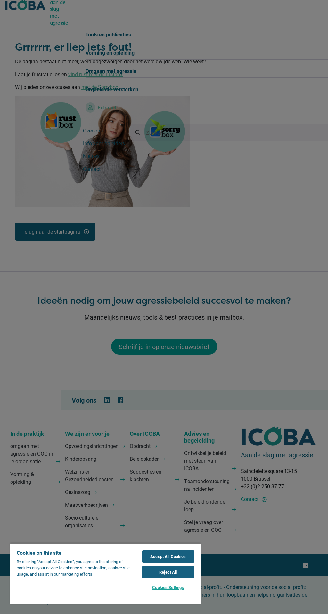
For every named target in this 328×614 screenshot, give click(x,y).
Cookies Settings (168, 587)
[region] (105, 573)
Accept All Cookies (168, 556)
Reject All (168, 572)
